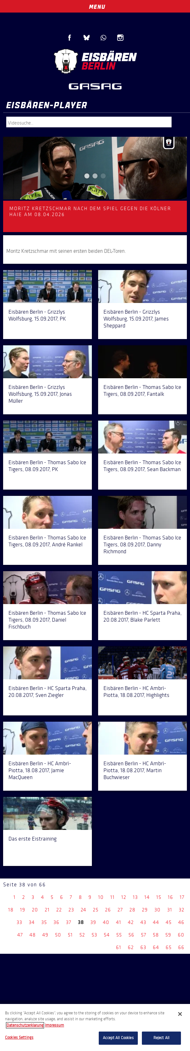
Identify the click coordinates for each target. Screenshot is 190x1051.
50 (58, 935)
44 (156, 922)
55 (119, 935)
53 (94, 935)
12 (123, 897)
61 (118, 947)
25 (95, 909)
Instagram (120, 38)
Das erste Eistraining (32, 838)
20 (35, 909)
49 (45, 935)
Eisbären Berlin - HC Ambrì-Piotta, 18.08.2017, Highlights (136, 691)
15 (158, 897)
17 (182, 897)
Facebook (70, 38)
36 (56, 922)
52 (82, 935)
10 (101, 897)
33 (19, 922)
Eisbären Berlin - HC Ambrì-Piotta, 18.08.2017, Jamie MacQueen (39, 770)
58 (156, 935)
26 (108, 909)
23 (71, 909)
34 (32, 922)
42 (131, 922)
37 (68, 922)
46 (181, 922)
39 (93, 922)
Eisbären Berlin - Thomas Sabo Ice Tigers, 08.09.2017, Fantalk (142, 390)
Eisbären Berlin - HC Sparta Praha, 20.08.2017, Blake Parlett (142, 616)
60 (181, 935)
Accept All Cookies (118, 1037)
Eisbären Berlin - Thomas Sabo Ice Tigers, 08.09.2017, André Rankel (47, 541)
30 (157, 909)
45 (169, 922)
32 (181, 909)
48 (32, 935)
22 (59, 909)
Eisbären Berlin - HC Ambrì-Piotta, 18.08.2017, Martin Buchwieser (134, 770)
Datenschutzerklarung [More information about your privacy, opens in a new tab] (25, 1025)
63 (143, 947)
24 (83, 909)
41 (118, 922)
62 (131, 947)
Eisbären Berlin (95, 61)
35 (44, 922)
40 (106, 922)
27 (120, 909)
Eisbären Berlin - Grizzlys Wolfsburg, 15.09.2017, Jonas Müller (40, 394)
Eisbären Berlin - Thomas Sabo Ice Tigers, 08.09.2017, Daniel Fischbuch (47, 619)
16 (170, 897)
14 (147, 897)
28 (132, 909)
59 (168, 935)
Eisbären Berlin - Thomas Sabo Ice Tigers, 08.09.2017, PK (47, 466)
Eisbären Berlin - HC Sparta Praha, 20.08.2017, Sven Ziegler (47, 691)
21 (47, 909)
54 (107, 935)
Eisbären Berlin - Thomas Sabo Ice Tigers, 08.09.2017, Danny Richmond (142, 544)
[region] (95, 1027)
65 (169, 947)
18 (10, 909)
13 (135, 897)
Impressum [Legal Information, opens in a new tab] (54, 1025)
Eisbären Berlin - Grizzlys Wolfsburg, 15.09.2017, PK (37, 315)
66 (181, 947)
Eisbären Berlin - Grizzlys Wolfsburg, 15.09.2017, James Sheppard (136, 318)
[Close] (180, 1014)
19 (22, 909)
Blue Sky (86, 38)
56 (131, 935)
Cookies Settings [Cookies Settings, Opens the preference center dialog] (19, 1037)
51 (70, 935)
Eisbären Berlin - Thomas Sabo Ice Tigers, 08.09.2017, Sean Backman (142, 466)
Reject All (161, 1037)
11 (112, 897)
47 (20, 935)
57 (143, 935)
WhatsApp (103, 38)
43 (143, 922)
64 (156, 947)
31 (169, 909)
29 (145, 909)
